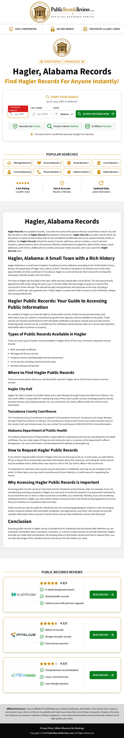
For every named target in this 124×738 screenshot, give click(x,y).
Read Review (103, 594)
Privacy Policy (47, 728)
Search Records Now (96, 114)
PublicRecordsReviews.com (60, 733)
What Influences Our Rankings (69, 728)
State (56, 108)
